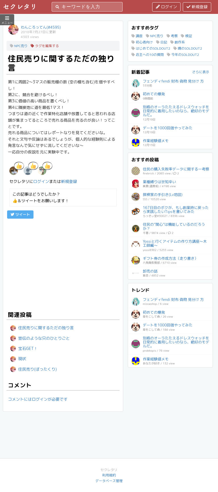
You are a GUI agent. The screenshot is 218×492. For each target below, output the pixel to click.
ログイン (166, 6)
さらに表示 (200, 71)
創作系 (177, 42)
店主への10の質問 (147, 54)
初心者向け (142, 42)
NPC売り (19, 45)
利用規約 (109, 475)
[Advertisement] (63, 264)
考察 (172, 35)
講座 (136, 35)
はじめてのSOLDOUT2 (150, 48)
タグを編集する (45, 45)
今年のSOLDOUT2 (183, 54)
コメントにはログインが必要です (38, 399)
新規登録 (196, 6)
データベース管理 (109, 480)
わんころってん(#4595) (41, 27)
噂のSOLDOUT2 (187, 48)
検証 (186, 35)
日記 (161, 42)
